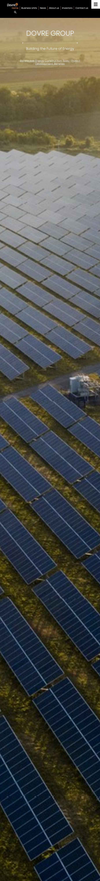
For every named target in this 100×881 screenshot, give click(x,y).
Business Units (29, 8)
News (43, 8)
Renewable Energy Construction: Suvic (44, 60)
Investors (67, 8)
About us (54, 8)
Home (15, 8)
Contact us (81, 8)
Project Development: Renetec (57, 62)
